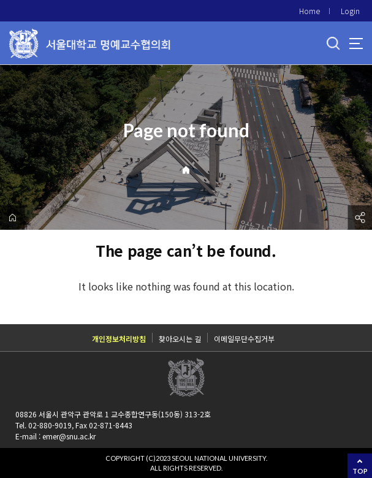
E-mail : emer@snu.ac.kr (55, 436)
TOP (360, 471)
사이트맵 (356, 43)
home (12, 217)
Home (309, 11)
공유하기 (359, 217)
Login (350, 11)
